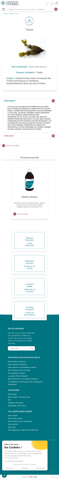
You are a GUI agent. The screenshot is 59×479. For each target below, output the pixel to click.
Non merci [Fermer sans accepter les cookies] (9, 468)
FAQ (9, 400)
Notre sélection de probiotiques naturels (22, 367)
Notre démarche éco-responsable (20, 421)
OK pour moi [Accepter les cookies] (40, 468)
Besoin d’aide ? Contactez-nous (19, 397)
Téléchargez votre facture (17, 406)
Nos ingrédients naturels (16, 373)
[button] (4, 475)
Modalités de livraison (15, 403)
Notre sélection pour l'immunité (19, 370)
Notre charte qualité (15, 418)
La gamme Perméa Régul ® (18, 376)
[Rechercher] (32, 9)
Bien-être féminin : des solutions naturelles (23, 379)
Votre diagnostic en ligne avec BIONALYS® (23, 430)
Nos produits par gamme (17, 361)
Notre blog (12, 427)
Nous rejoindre (13, 424)
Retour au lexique (10, 145)
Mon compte (12, 394)
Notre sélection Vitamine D (17, 364)
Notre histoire (12, 415)
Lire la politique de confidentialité (13, 461)
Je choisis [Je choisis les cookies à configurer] (25, 468)
